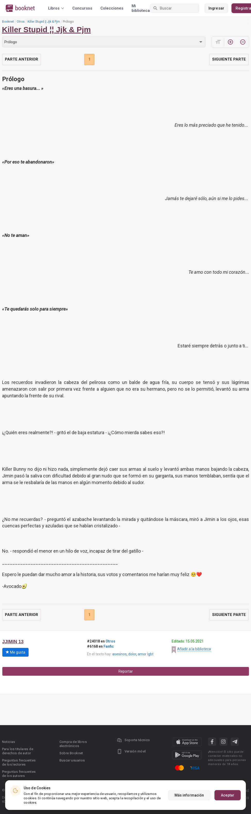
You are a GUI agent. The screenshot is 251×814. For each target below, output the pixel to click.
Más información (189, 795)
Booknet (8, 21)
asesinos (119, 654)
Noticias (8, 742)
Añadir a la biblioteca (194, 649)
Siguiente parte (229, 59)
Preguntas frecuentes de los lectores (19, 762)
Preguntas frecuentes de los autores (19, 774)
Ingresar (216, 8)
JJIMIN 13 (13, 641)
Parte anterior (21, 59)
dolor (132, 654)
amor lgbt (145, 654)
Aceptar (227, 795)
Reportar (125, 671)
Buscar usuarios (72, 760)
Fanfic (108, 646)
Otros (21, 21)
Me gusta (15, 652)
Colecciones (111, 8)
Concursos (82, 8)
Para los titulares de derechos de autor (17, 751)
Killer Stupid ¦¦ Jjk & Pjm (44, 21)
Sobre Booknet (71, 753)
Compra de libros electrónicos (73, 744)
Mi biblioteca (141, 8)
